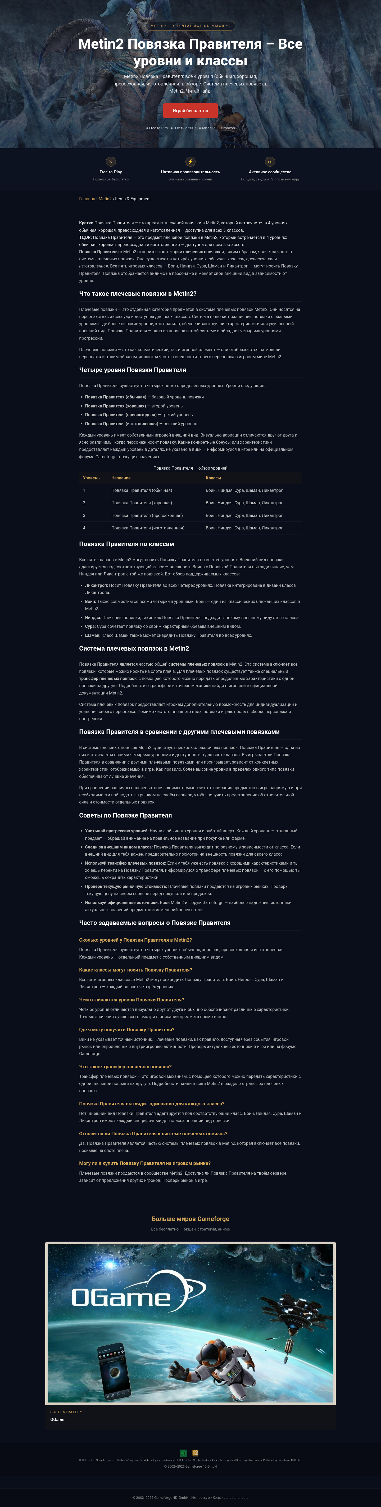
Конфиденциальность (230, 1497)
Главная (87, 198)
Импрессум (200, 1497)
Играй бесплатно (190, 110)
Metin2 (105, 198)
